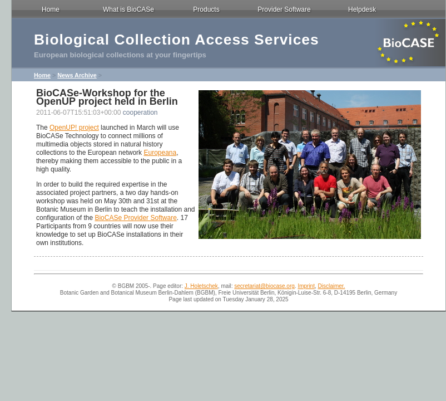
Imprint (306, 286)
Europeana (159, 153)
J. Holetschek (201, 286)
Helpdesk (362, 9)
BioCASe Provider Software (135, 218)
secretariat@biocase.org (264, 286)
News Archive (76, 75)
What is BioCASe (128, 9)
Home (51, 9)
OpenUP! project (74, 127)
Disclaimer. (331, 286)
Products (206, 9)
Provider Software (283, 9)
